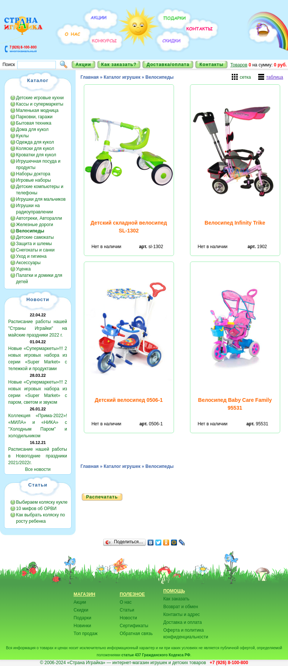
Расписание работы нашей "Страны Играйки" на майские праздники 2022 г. (37, 328)
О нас (126, 602)
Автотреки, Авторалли (39, 218)
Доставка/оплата (167, 64)
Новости (128, 617)
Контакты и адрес (181, 614)
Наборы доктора (33, 173)
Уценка (23, 269)
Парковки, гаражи (34, 116)
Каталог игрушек (122, 77)
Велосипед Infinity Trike (235, 223)
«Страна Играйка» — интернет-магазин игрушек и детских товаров (138, 662)
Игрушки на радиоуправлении (34, 209)
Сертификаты (134, 625)
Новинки (82, 625)
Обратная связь (136, 633)
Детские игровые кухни (40, 97)
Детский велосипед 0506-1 (129, 400)
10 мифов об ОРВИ (36, 508)
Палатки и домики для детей (39, 278)
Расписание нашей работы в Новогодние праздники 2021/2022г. (37, 456)
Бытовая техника (33, 123)
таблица (274, 77)
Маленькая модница (37, 110)
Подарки (82, 617)
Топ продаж (86, 633)
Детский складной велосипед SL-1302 (129, 227)
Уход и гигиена (31, 256)
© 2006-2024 (53, 662)
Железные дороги (34, 224)
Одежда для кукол (35, 142)
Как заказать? (119, 64)
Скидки (81, 610)
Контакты (211, 64)
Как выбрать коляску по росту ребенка (40, 518)
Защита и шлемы (34, 243)
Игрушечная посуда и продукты (38, 164)
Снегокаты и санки (35, 250)
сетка (245, 77)
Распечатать (102, 497)
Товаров (238, 65)
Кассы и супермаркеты (39, 104)
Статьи (127, 610)
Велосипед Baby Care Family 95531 (235, 404)
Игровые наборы (33, 180)
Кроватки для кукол (36, 154)
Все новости (37, 469)
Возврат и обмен (180, 606)
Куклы (22, 135)
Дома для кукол (32, 129)
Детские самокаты (35, 237)
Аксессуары (28, 262)
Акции (83, 64)
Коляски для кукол (35, 148)
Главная (89, 77)
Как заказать (176, 598)
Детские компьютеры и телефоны (39, 190)
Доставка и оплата (182, 622)
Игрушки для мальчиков (41, 199)
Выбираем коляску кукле (41, 502)
